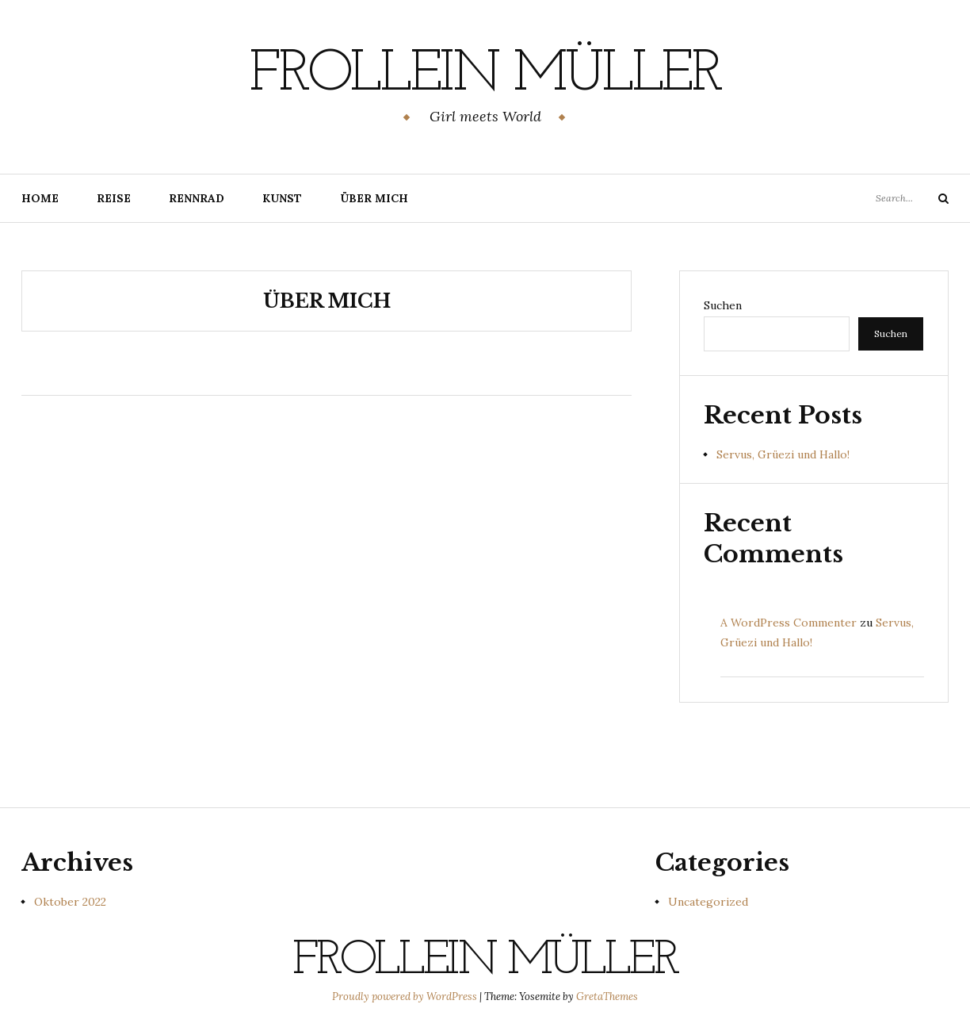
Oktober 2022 (70, 902)
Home (40, 198)
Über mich (374, 198)
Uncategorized (708, 902)
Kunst (282, 198)
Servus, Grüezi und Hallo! (783, 454)
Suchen (723, 305)
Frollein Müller (485, 75)
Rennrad (196, 198)
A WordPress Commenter (788, 622)
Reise (114, 198)
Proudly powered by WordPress (405, 996)
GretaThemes (607, 996)
